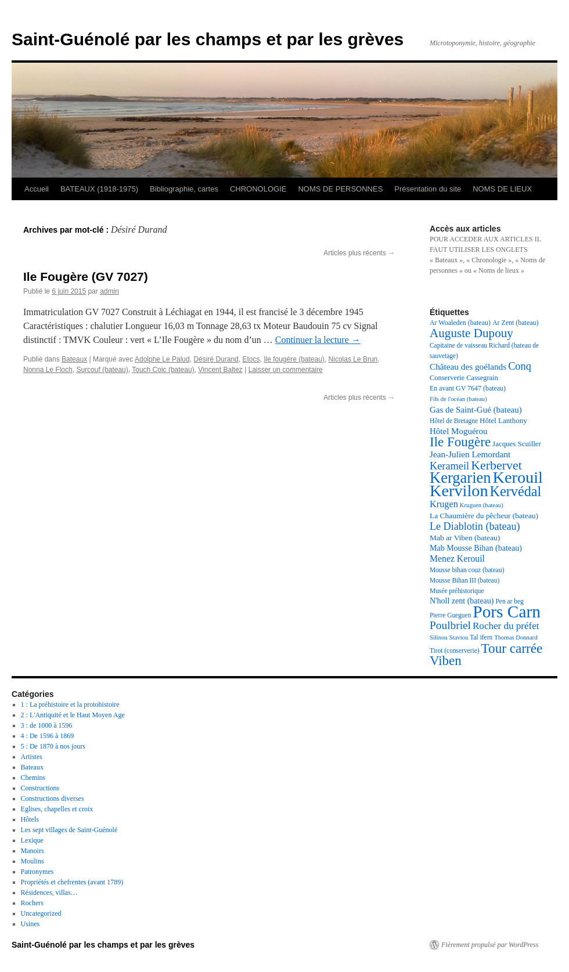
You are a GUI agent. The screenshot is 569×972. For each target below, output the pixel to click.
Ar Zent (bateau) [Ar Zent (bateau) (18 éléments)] (515, 323)
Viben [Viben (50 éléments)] (446, 660)
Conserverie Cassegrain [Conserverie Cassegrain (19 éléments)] (464, 378)
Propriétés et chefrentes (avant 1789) (72, 882)
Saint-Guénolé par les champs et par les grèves (208, 39)
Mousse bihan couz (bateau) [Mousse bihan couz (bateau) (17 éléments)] (467, 569)
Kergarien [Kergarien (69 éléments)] (460, 477)
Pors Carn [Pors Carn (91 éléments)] (507, 611)
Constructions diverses (52, 798)
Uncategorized (41, 913)
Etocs (251, 359)
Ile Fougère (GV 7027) (85, 276)
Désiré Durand (215, 359)
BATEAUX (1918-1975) (99, 189)
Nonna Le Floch (48, 370)
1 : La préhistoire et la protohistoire (70, 704)
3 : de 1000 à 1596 (47, 725)
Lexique (32, 840)
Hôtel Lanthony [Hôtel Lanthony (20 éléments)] (503, 420)
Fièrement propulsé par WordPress (489, 945)
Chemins (33, 778)
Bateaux (74, 359)
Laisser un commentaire (286, 370)
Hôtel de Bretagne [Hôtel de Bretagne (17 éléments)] (454, 420)
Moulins (32, 861)
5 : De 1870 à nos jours (53, 746)
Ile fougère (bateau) (294, 359)
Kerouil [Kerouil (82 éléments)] (518, 477)
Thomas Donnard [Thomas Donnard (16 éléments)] (515, 637)
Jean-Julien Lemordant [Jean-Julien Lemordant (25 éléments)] (470, 454)
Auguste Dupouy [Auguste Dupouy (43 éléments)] (471, 333)
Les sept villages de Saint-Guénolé (69, 830)
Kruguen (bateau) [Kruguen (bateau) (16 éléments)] (481, 505)
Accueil (36, 189)
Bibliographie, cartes (184, 189)
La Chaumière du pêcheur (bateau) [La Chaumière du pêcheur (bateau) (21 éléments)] (484, 515)
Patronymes (37, 872)
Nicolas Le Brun (353, 359)
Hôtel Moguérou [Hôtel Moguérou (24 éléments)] (459, 431)
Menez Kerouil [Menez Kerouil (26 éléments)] (457, 558)
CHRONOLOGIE (258, 189)
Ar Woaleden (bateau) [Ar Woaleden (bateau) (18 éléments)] (460, 323)
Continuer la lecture (318, 340)
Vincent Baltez (220, 370)
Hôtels (30, 819)
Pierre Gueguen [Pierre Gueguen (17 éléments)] (450, 615)
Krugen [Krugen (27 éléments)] (444, 504)
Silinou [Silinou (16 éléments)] (439, 637)
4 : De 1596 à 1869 (47, 736)
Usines (30, 924)
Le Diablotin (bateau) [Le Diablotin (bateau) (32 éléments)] (475, 526)
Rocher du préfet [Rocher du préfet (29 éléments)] (506, 625)
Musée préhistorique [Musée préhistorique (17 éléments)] (457, 590)
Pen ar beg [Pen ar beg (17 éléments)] (509, 601)
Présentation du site (427, 189)
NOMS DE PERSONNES (340, 189)
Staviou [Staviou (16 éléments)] (459, 637)
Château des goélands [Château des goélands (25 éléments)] (468, 366)
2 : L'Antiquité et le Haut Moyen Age (73, 715)
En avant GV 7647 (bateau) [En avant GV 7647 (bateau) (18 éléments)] (468, 388)
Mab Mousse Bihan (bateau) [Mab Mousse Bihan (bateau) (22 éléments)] (476, 548)
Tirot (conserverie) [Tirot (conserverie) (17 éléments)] (455, 650)
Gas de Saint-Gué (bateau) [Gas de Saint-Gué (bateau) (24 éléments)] (476, 409)
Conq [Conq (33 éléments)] (519, 366)
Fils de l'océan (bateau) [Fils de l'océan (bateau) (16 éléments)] (458, 399)
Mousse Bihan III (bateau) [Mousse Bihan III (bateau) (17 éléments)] (464, 580)
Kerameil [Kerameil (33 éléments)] (449, 466)
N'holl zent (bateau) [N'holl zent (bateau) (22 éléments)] (462, 601)
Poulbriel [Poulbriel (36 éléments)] (450, 625)
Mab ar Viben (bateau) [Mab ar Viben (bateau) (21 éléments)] (465, 537)
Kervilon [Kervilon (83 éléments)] (459, 491)
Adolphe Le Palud (162, 359)
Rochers (32, 903)
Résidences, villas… (49, 892)
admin (109, 291)
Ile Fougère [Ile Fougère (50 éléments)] (460, 442)
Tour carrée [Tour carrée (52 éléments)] (512, 648)
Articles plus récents (359, 253)
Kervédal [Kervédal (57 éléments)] (516, 491)
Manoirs (32, 851)
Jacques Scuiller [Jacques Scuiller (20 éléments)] (516, 443)
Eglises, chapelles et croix (57, 809)
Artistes (31, 757)
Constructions (40, 788)
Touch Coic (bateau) (163, 370)
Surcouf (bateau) (102, 370)
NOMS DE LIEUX (502, 189)
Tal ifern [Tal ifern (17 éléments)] (481, 637)
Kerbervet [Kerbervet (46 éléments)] (496, 465)
